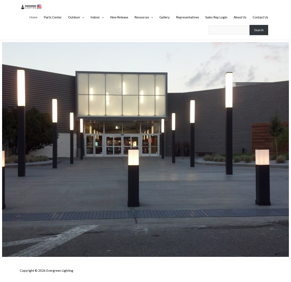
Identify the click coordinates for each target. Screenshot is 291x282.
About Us (240, 17)
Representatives (187, 17)
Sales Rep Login (216, 17)
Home (33, 17)
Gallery (164, 17)
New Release (119, 17)
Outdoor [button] (74, 17)
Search (259, 30)
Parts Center (53, 17)
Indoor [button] (95, 17)
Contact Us (260, 17)
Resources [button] (142, 17)
